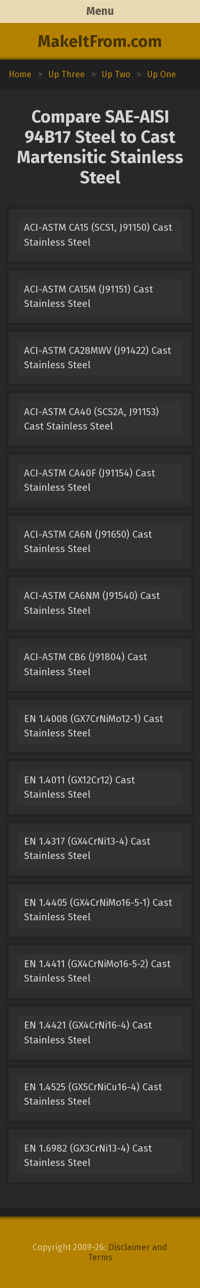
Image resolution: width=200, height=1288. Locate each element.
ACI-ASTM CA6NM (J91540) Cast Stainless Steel (92, 603)
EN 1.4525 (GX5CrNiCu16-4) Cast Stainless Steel (93, 1094)
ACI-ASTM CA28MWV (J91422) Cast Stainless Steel (97, 358)
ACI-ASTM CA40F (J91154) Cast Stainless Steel (89, 480)
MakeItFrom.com (100, 41)
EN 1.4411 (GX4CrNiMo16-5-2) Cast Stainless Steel (97, 971)
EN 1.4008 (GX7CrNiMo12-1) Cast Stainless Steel (93, 726)
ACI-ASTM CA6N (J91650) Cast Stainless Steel (88, 542)
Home (20, 74)
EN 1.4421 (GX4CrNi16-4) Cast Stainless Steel (88, 1032)
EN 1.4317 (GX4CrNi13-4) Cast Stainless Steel (87, 849)
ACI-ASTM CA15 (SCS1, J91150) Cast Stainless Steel (98, 235)
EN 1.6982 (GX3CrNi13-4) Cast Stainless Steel (88, 1156)
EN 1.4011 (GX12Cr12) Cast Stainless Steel (79, 787)
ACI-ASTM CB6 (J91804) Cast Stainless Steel (85, 664)
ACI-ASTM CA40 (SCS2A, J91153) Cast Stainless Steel (91, 419)
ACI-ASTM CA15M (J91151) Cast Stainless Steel (88, 296)
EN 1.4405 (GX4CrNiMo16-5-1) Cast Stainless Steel (98, 910)
